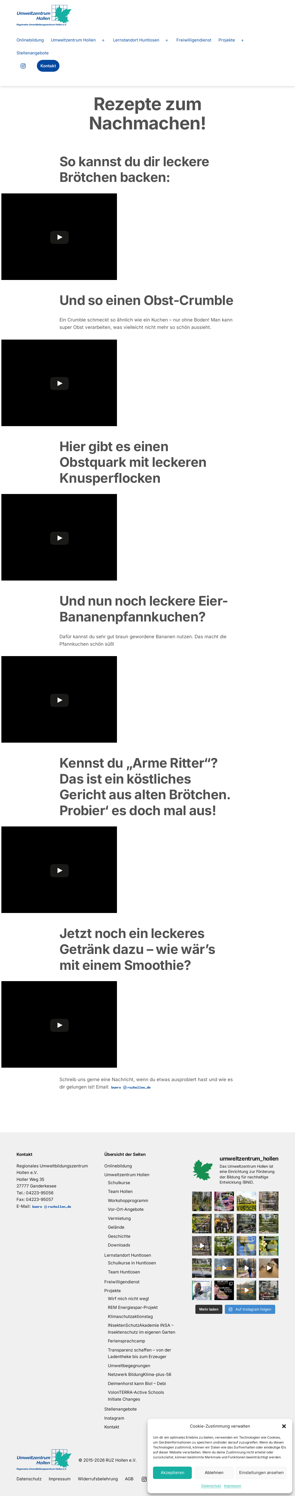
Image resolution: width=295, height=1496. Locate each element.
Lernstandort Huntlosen (136, 40)
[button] (284, 1426)
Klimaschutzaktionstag (130, 1316)
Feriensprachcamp (126, 1341)
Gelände (116, 1227)
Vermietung (119, 1218)
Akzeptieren (172, 1472)
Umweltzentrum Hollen (73, 40)
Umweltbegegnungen (129, 1365)
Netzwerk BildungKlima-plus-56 (139, 1374)
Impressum (232, 1486)
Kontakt (48, 65)
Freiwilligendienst (193, 40)
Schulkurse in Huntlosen (132, 1262)
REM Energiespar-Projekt (133, 1307)
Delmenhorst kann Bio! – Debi (137, 1383)
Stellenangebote (33, 52)
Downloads (119, 1245)
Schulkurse (119, 1182)
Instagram (114, 1418)
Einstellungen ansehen (261, 1472)
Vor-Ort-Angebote (126, 1209)
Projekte (226, 40)
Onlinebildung (30, 40)
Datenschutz (211, 1486)
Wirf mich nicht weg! (128, 1298)
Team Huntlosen (124, 1272)
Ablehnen (214, 1472)
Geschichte (119, 1236)
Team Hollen (120, 1191)
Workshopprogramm (128, 1200)
